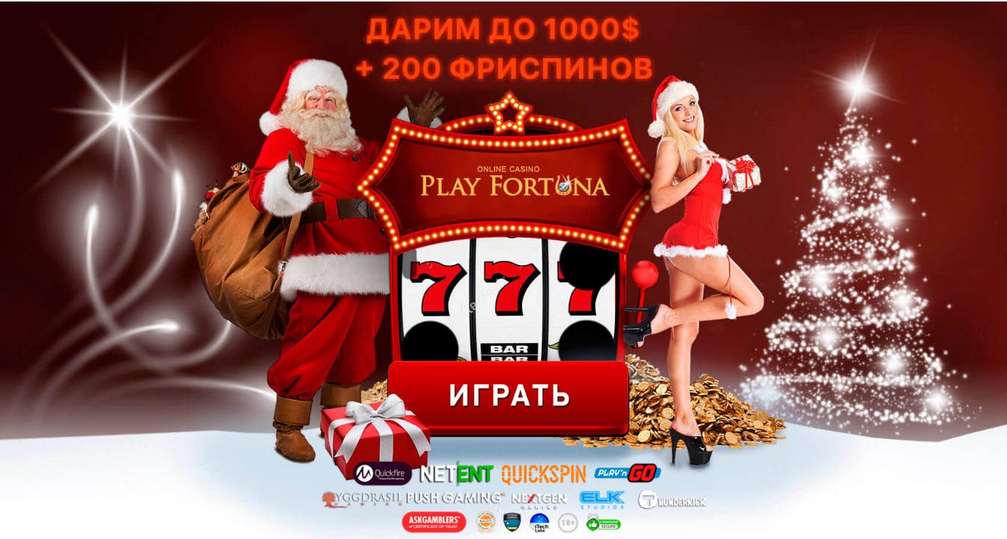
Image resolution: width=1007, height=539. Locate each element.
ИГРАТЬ (508, 399)
